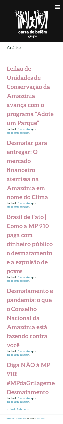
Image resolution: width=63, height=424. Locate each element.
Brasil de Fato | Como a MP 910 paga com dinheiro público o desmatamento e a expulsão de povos (30, 244)
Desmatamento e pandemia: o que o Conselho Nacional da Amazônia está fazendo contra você (30, 318)
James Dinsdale (41, 418)
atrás (25, 129)
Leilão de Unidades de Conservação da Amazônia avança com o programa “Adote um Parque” (30, 95)
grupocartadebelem (18, 132)
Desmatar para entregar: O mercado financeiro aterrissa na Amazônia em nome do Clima (27, 170)
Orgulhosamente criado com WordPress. (16, 418)
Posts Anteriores (18, 409)
